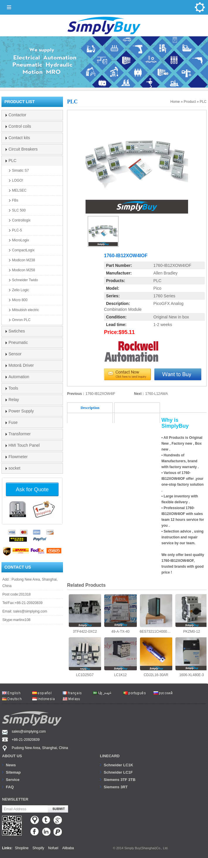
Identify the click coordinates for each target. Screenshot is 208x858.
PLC (203, 102)
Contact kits (19, 137)
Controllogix (21, 220)
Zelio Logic (20, 290)
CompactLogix (23, 250)
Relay (13, 399)
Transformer (19, 433)
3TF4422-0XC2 (85, 614)
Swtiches (16, 331)
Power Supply (21, 411)
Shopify (38, 848)
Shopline (22, 848)
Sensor (14, 354)
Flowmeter (18, 456)
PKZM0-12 (191, 614)
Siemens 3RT (116, 787)
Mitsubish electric (25, 310)
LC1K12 (120, 657)
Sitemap (13, 772)
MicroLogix (20, 240)
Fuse (13, 422)
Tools (13, 388)
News (11, 765)
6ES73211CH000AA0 (156, 614)
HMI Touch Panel (24, 445)
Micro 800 (20, 300)
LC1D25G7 (85, 657)
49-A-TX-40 (120, 614)
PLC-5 (17, 230)
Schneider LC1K (118, 765)
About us (12, 756)
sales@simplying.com (30, 611)
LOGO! (17, 180)
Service (12, 779)
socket (14, 468)
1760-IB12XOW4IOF (172, 265)
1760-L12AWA (156, 394)
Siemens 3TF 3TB (119, 779)
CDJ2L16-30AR (156, 657)
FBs (15, 200)
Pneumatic (18, 342)
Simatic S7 (20, 170)
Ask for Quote (32, 489)
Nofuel (53, 848)
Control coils (19, 126)
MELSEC (19, 190)
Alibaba (68, 848)
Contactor (17, 114)
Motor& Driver (21, 365)
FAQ (10, 787)
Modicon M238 (23, 260)
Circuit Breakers (23, 149)
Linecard (110, 756)
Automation (18, 376)
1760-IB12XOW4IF (100, 394)
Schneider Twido (25, 280)
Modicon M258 (23, 270)
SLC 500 (19, 210)
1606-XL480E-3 (191, 657)
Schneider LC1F (118, 772)
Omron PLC (21, 320)
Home (175, 102)
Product (190, 102)
